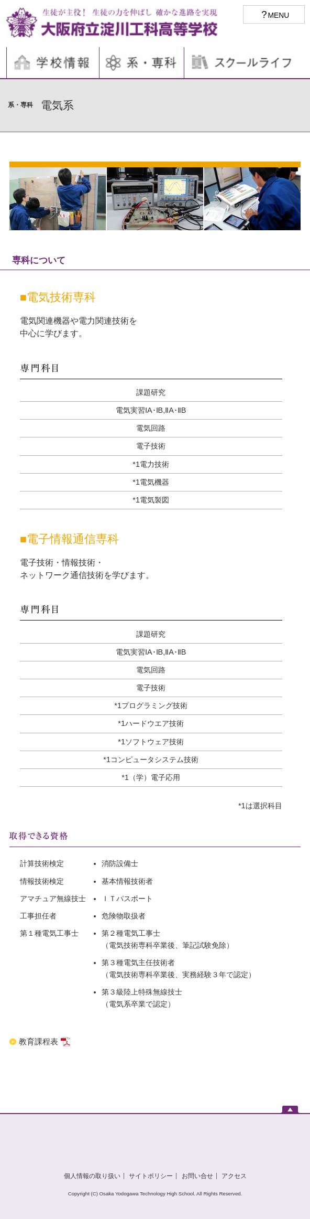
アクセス (234, 1176)
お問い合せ (197, 1176)
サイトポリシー (151, 1176)
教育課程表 (39, 1041)
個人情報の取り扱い (92, 1176)
